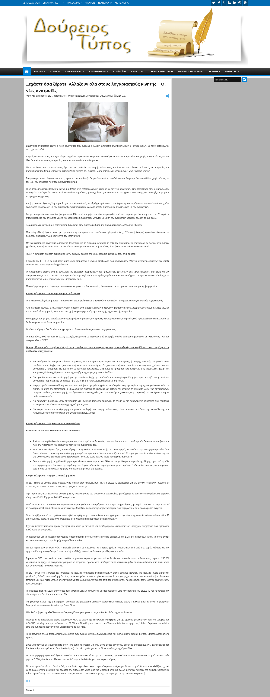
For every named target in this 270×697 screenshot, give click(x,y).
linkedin (234, 3)
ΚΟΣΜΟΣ (55, 71)
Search (244, 79)
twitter (213, 3)
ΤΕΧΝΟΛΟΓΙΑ (105, 3)
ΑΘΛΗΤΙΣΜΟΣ (138, 71)
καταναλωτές (60, 96)
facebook (218, 3)
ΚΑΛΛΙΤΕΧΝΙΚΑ (97, 71)
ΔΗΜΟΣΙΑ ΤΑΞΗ (32, 3)
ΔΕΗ (50, 96)
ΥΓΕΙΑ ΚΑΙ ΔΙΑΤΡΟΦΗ (162, 71)
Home (27, 71)
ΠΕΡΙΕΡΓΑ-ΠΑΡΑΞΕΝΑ (190, 71)
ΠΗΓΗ (29, 681)
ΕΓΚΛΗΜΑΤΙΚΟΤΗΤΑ (53, 3)
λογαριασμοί (92, 96)
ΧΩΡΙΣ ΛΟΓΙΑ (122, 3)
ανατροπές (41, 96)
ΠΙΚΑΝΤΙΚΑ (214, 71)
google (224, 3)
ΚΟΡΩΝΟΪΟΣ (119, 71)
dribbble (239, 3)
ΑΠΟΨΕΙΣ (90, 3)
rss (229, 3)
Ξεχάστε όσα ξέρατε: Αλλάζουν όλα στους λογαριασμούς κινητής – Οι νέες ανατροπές (96, 86)
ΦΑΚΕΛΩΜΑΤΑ (74, 3)
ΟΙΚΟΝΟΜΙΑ (106, 96)
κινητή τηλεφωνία (76, 96)
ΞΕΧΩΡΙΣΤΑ (231, 71)
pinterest (245, 3)
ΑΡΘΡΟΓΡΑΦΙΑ (73, 71)
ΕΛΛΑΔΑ (38, 71)
